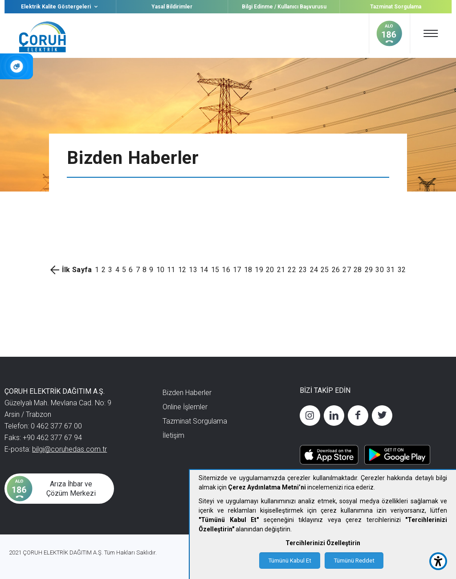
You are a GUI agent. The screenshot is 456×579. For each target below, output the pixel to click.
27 (346, 269)
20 (270, 269)
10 (160, 269)
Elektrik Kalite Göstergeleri (60, 7)
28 (358, 269)
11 (171, 269)
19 (259, 269)
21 (281, 269)
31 (391, 269)
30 (379, 269)
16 (226, 269)
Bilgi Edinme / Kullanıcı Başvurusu (284, 7)
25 (325, 269)
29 (369, 269)
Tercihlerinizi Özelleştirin (322, 542)
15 (215, 269)
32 (402, 269)
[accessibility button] (438, 561)
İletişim (173, 435)
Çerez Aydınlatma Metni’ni (267, 487)
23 (303, 269)
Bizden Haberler (187, 392)
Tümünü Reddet (354, 560)
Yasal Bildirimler (171, 7)
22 (292, 269)
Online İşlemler (185, 407)
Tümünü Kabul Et (289, 560)
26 (336, 269)
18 (248, 269)
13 (193, 269)
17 (237, 269)
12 (182, 269)
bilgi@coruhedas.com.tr (69, 449)
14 (204, 269)
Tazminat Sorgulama (395, 7)
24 (314, 269)
